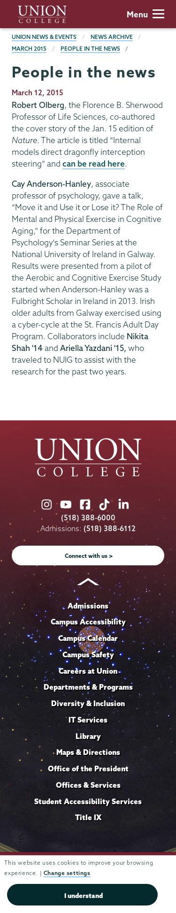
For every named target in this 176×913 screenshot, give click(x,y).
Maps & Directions (88, 752)
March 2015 (29, 48)
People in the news (90, 48)
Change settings (67, 872)
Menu (145, 14)
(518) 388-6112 (110, 528)
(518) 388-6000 (88, 517)
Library (88, 736)
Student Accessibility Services (88, 801)
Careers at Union (88, 671)
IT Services (88, 719)
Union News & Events (44, 36)
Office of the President (88, 768)
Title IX (88, 817)
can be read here (93, 163)
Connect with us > (89, 555)
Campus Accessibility (88, 621)
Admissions (88, 605)
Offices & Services (88, 785)
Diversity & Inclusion (88, 703)
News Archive (112, 36)
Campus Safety (88, 654)
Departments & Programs (88, 687)
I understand (83, 895)
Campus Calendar (88, 638)
